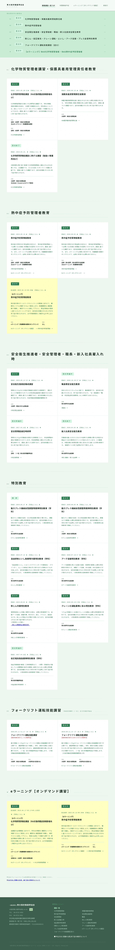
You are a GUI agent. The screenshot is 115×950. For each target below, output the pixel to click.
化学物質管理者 (59, 911)
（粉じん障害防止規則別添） (20, 625)
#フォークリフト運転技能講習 (22, 766)
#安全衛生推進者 (18, 410)
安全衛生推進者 (87, 914)
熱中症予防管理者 (58, 25)
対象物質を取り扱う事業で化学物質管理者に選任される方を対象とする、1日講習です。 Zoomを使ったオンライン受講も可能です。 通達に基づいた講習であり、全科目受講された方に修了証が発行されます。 (32, 169)
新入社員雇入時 (59, 920)
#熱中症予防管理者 (18, 269)
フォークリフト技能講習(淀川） (64, 931)
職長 (83, 917)
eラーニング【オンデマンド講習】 (86, 5)
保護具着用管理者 (88, 911)
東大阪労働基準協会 (15, 5)
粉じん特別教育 (87, 920)
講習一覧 (57, 908)
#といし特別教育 (18, 585)
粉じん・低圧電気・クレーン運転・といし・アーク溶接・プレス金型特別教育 (58, 38)
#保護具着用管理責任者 (71, 120)
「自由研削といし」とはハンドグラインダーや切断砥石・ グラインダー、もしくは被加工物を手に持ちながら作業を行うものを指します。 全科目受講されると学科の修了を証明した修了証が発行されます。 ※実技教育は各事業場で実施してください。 (32, 568)
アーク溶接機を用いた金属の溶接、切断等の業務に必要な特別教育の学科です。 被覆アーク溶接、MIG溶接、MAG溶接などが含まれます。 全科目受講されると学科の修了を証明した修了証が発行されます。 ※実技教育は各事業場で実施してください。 (82, 568)
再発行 (105, 5)
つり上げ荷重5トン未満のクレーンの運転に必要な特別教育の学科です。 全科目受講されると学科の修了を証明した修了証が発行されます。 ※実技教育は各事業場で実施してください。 (83, 614)
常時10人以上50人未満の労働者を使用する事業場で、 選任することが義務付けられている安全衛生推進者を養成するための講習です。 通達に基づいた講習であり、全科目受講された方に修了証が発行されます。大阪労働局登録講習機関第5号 (32, 394)
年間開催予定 (64, 5)
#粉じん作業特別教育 (19, 637)
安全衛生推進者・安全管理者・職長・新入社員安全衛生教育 (58, 31)
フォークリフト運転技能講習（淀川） (58, 45)
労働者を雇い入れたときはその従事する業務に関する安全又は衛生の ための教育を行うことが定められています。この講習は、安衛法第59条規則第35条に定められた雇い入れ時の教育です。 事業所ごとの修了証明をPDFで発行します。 (83, 441)
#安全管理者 (16, 457)
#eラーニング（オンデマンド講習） (24, 328)
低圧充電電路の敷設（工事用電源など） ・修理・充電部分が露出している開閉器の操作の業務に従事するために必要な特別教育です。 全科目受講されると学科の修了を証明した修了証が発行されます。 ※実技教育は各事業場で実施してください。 (32, 668)
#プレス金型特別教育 (19, 538)
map (31, 909)
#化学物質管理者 (18, 135)
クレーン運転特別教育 (89, 923)
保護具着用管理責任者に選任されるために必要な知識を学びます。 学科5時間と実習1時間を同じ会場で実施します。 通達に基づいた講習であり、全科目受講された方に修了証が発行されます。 (83, 104)
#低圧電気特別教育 (18, 684)
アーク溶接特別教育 (88, 925)
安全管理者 (57, 917)
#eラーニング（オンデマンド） (22, 273)
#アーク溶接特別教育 (70, 585)
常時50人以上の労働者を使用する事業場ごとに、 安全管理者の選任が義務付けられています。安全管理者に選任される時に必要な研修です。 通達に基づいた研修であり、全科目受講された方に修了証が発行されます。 (32, 441)
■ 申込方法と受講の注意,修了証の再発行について (70, 936)
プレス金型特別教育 (60, 929)
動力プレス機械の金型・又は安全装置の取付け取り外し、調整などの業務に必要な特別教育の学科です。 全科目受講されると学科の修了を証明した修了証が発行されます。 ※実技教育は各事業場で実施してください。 (32, 521)
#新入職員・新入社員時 (71, 457)
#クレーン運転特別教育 (71, 630)
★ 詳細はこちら (35, 90)
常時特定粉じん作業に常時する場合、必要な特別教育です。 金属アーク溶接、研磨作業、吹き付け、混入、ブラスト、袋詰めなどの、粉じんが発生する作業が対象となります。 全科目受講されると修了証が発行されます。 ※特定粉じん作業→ (32, 617)
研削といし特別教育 (60, 925)
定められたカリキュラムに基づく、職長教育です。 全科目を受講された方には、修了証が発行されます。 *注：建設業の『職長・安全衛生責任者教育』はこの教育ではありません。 (82, 392)
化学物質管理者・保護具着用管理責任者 (58, 18)
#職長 (65, 408)
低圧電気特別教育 (60, 923)
